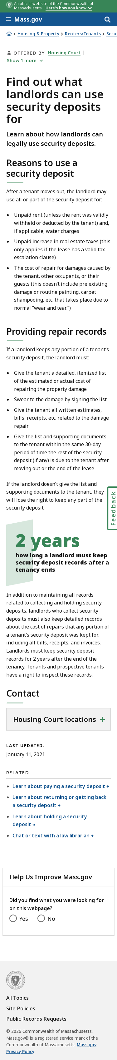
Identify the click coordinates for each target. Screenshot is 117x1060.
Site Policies (20, 1008)
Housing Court (64, 52)
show (22, 60)
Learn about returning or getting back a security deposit (59, 801)
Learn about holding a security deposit (49, 820)
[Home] (9, 34)
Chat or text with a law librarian (51, 835)
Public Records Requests (36, 1018)
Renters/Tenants (83, 34)
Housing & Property (38, 34)
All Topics (17, 997)
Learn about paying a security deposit (58, 786)
